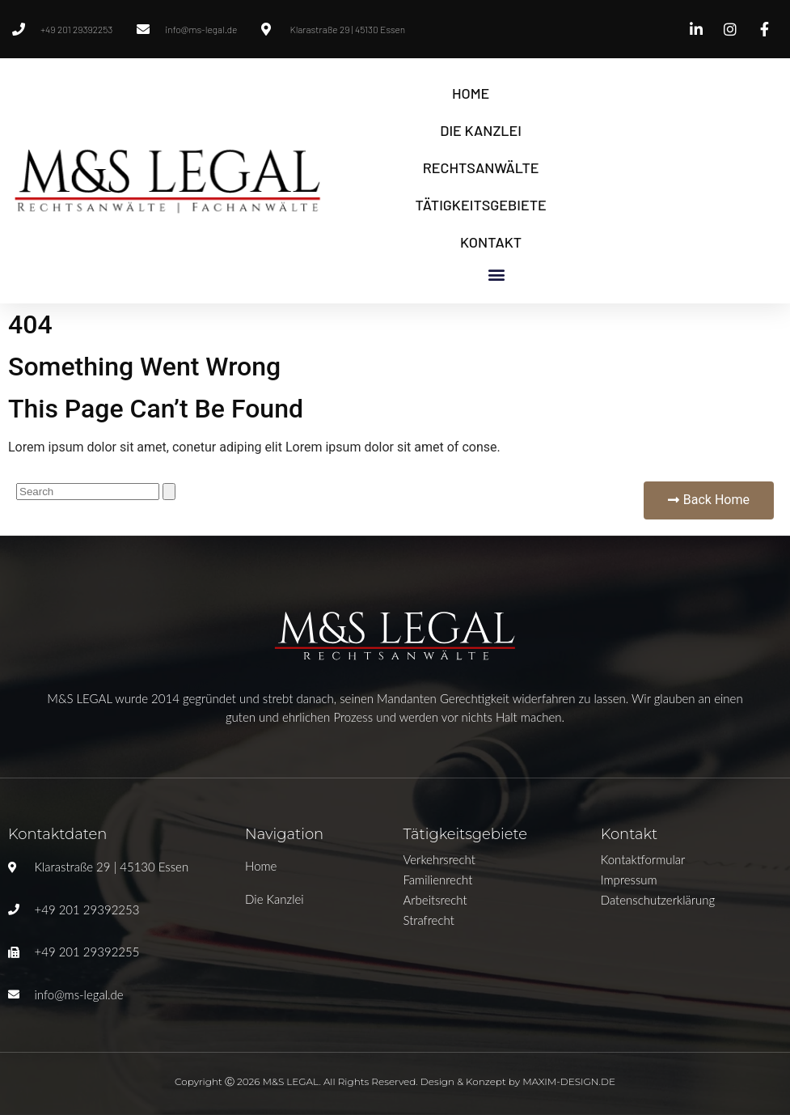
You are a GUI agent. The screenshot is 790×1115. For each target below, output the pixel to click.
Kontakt (491, 242)
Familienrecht (437, 879)
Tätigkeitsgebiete (481, 205)
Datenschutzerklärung (658, 899)
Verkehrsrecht (439, 859)
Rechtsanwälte (481, 167)
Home (470, 93)
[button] (497, 274)
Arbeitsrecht (435, 899)
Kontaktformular (643, 859)
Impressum (629, 879)
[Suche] (169, 491)
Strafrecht (428, 920)
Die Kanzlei (481, 130)
